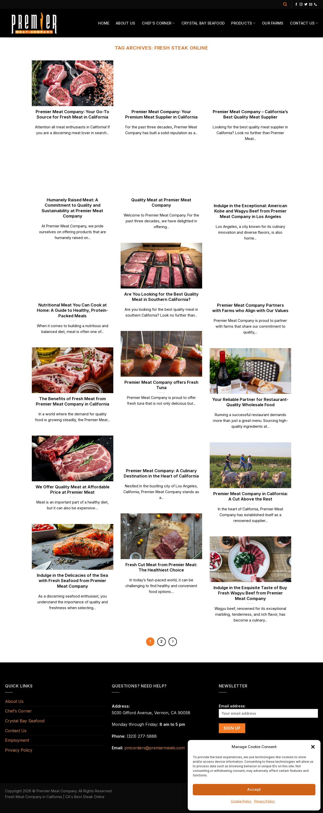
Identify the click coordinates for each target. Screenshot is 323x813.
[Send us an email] (310, 4)
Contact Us (304, 23)
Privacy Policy (264, 801)
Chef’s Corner (158, 23)
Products (243, 23)
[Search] (285, 4)
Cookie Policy (241, 801)
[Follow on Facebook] (296, 4)
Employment (17, 740)
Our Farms (272, 23)
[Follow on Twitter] (305, 4)
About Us (125, 23)
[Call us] (315, 4)
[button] (312, 746)
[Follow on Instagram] (301, 4)
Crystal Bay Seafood (203, 23)
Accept (254, 789)
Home (103, 23)
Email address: (268, 711)
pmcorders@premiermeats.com (154, 747)
